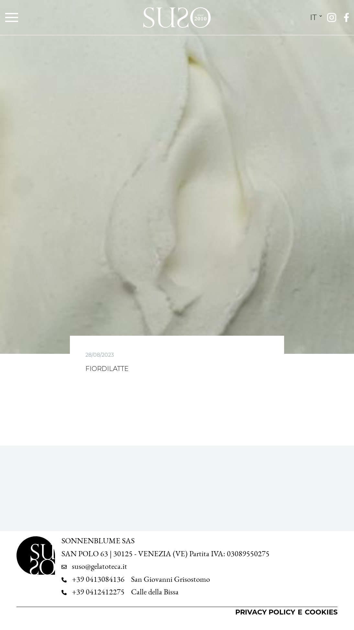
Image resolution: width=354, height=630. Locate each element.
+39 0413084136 (98, 579)
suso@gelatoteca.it (99, 566)
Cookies (321, 612)
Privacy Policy (265, 612)
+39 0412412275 (98, 591)
